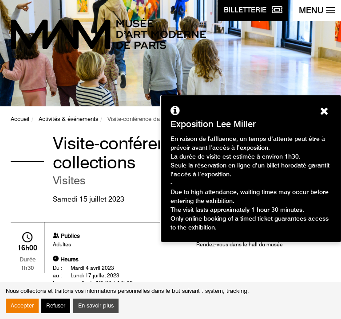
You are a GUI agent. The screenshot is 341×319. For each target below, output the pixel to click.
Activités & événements (68, 119)
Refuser (55, 306)
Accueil (20, 119)
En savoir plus (96, 306)
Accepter (22, 306)
